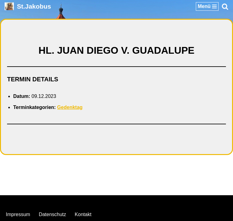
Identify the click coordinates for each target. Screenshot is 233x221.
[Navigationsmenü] (207, 6)
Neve (85, 201)
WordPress (141, 201)
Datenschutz (52, 214)
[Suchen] (225, 6)
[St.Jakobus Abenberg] (28, 6)
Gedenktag (70, 107)
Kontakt (83, 214)
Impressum (18, 214)
